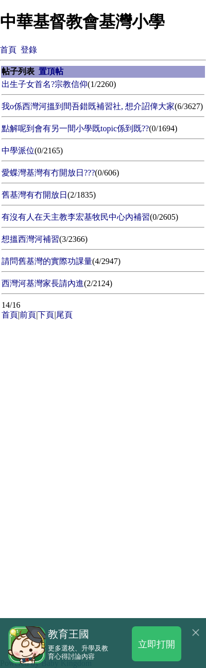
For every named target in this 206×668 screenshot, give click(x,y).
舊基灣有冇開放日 (34, 194)
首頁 (8, 49)
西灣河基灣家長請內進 (43, 283)
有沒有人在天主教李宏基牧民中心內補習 (76, 217)
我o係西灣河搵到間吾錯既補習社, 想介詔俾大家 (88, 106)
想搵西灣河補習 (30, 239)
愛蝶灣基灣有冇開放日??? (48, 172)
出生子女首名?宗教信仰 (45, 84)
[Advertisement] (103, 425)
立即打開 (156, 643)
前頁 (28, 314)
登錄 (29, 49)
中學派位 (18, 150)
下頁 (46, 314)
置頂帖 (51, 71)
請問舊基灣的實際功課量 (47, 261)
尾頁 (64, 314)
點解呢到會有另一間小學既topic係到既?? (75, 128)
